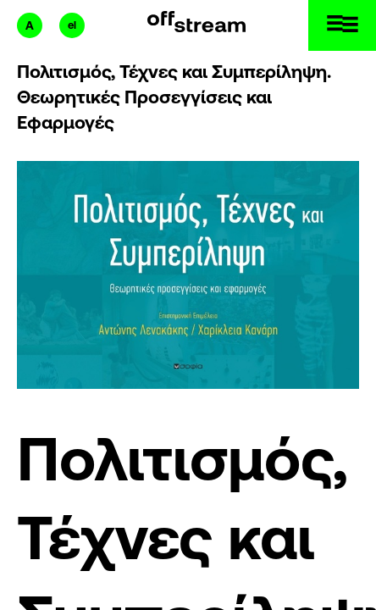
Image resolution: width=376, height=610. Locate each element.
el (72, 25)
